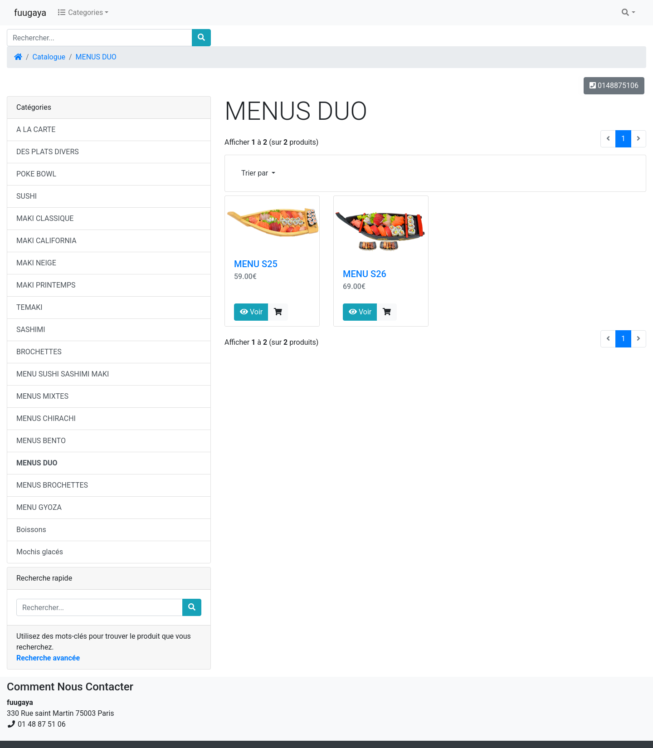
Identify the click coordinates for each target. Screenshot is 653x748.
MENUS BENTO (41, 440)
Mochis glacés (39, 552)
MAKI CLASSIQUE (44, 218)
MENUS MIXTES (42, 396)
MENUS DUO (96, 57)
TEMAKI (29, 307)
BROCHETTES (39, 351)
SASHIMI (30, 329)
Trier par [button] (255, 173)
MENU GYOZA (39, 507)
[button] (628, 13)
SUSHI (26, 196)
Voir (251, 312)
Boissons (31, 529)
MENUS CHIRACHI (46, 418)
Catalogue (49, 57)
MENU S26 (364, 274)
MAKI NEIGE (36, 263)
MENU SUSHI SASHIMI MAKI (62, 374)
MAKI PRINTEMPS (46, 285)
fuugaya (30, 12)
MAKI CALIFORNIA (46, 240)
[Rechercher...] (99, 37)
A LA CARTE (35, 129)
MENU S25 (256, 264)
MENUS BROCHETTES (52, 485)
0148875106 (614, 85)
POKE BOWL (36, 174)
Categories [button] (80, 12)
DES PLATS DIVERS (47, 151)
